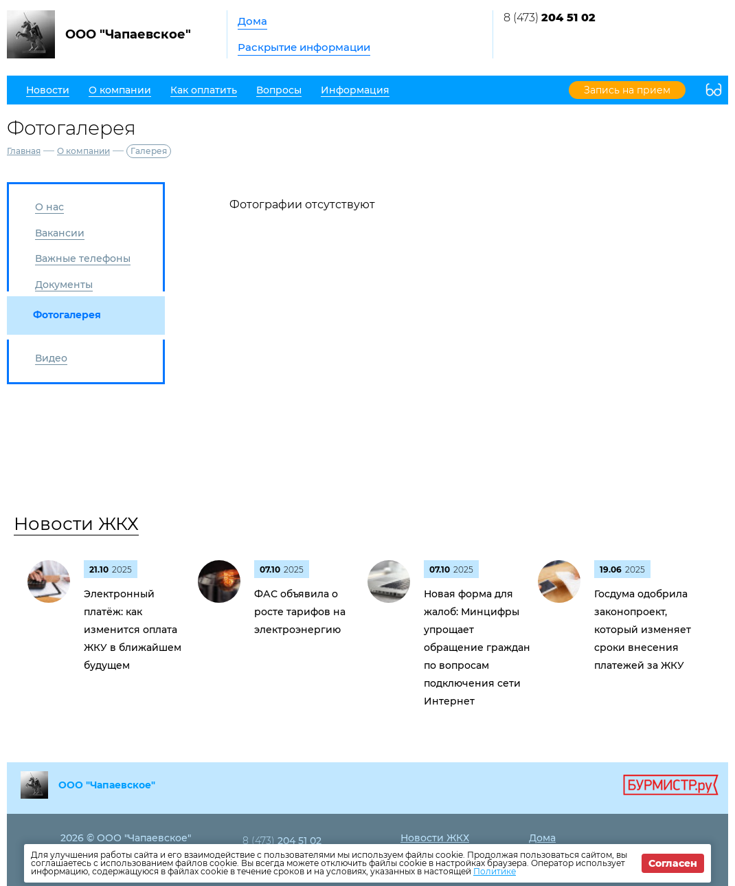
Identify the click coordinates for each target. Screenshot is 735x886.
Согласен (672, 863)
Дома (252, 20)
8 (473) (550, 17)
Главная (24, 151)
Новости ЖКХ (76, 524)
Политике (494, 871)
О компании (83, 151)
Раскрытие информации (304, 47)
